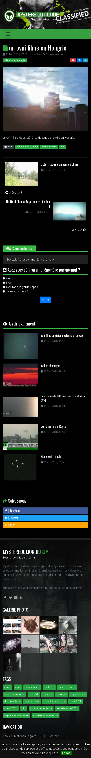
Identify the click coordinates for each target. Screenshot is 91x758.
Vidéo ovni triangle (51, 456)
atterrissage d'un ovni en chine (59, 164)
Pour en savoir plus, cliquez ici (40, 753)
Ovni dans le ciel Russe (53, 426)
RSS (10, 525)
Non (9, 282)
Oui (8, 278)
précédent (13, 192)
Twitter (11, 518)
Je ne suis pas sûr (17, 291)
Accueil (7, 736)
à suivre (79, 230)
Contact (53, 736)
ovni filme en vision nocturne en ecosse (62, 335)
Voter (45, 300)
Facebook (12, 511)
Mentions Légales (25, 736)
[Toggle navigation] (8, 34)
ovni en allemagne (50, 366)
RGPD (42, 736)
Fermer (66, 753)
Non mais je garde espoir (22, 287)
